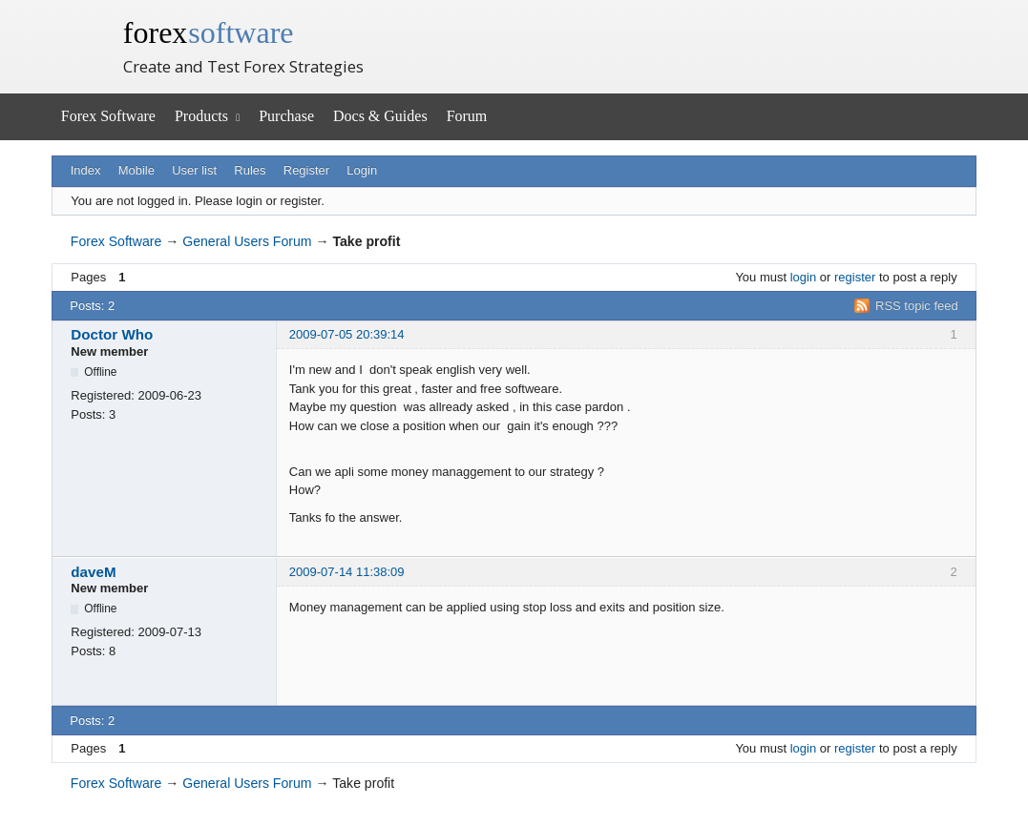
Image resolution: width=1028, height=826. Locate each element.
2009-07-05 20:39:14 (347, 334)
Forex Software (108, 116)
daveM (93, 572)
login (803, 277)
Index (86, 170)
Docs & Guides (380, 116)
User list (194, 170)
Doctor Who (112, 334)
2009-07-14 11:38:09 (347, 572)
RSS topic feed (916, 306)
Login (361, 170)
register (854, 277)
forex (208, 32)
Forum (467, 116)
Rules (249, 170)
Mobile (136, 170)
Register (306, 170)
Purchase (286, 116)
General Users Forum (246, 241)
